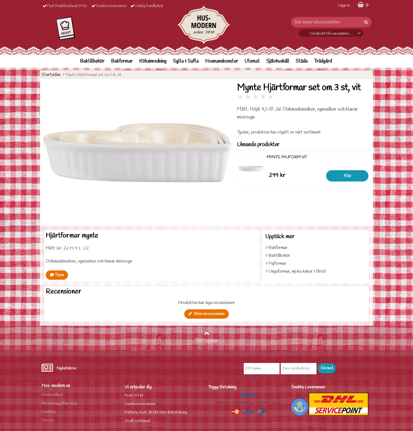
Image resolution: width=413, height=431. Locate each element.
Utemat (252, 61)
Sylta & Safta (186, 61)
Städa (301, 61)
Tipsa (57, 275)
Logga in (344, 5)
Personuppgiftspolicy (59, 403)
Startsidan (50, 75)
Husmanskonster (221, 61)
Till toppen (206, 338)
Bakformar (122, 61)
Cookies (48, 412)
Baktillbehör (92, 61)
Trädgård (323, 61)
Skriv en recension (206, 314)
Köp (347, 176)
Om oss (47, 420)
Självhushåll (277, 61)
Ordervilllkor (52, 395)
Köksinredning (152, 61)
